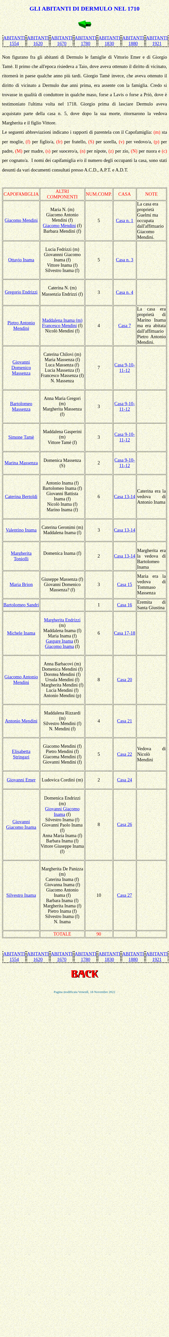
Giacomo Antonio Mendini (21, 679)
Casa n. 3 (124, 259)
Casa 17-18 (124, 633)
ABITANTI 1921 (157, 40)
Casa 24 (124, 779)
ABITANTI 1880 (133, 40)
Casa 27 (124, 895)
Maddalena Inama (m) (62, 320)
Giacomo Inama (59, 646)
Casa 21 (124, 721)
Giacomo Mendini (59, 225)
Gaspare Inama (59, 641)
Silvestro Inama (21, 895)
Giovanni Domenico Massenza (21, 367)
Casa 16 (124, 604)
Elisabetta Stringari (21, 754)
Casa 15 (124, 584)
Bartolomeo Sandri (21, 604)
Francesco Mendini (59, 325)
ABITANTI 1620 (38, 40)
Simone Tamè (21, 437)
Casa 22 (124, 754)
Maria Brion (21, 584)
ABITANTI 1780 (86, 40)
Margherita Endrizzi (62, 620)
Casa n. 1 (124, 220)
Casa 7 (124, 325)
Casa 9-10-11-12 (124, 367)
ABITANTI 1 (14, 956)
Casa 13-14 (124, 496)
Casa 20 (124, 679)
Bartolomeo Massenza (21, 406)
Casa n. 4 (124, 292)
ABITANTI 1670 (62, 40)
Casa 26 (124, 824)
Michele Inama (21, 633)
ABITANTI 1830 (109, 40)
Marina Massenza (21, 462)
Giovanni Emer (21, 779)
